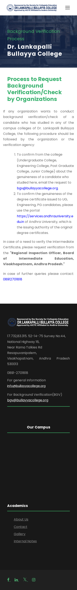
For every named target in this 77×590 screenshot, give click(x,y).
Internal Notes (25, 541)
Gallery (19, 534)
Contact (20, 526)
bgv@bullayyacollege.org (37, 188)
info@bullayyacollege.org (26, 386)
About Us (21, 519)
